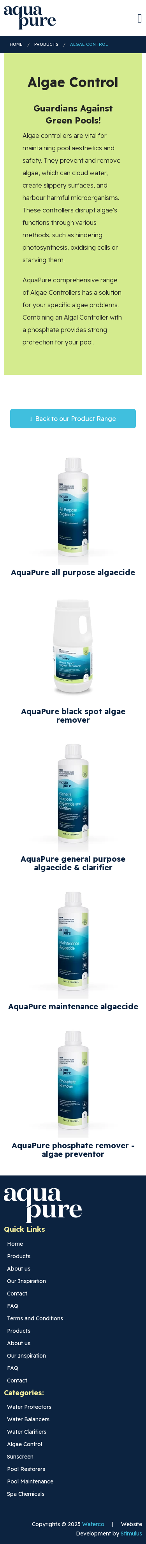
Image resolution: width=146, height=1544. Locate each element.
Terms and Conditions (35, 1318)
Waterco (93, 1524)
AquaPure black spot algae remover (73, 715)
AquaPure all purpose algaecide (73, 572)
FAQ (12, 1305)
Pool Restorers (26, 1469)
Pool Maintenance (30, 1481)
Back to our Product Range (73, 419)
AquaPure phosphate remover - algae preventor (73, 1149)
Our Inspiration (26, 1281)
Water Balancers (28, 1419)
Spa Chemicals (25, 1493)
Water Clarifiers (26, 1431)
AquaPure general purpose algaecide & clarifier (73, 863)
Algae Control (89, 44)
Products (46, 44)
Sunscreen (20, 1456)
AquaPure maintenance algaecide (73, 1006)
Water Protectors (29, 1406)
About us (18, 1268)
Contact (17, 1293)
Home (16, 44)
